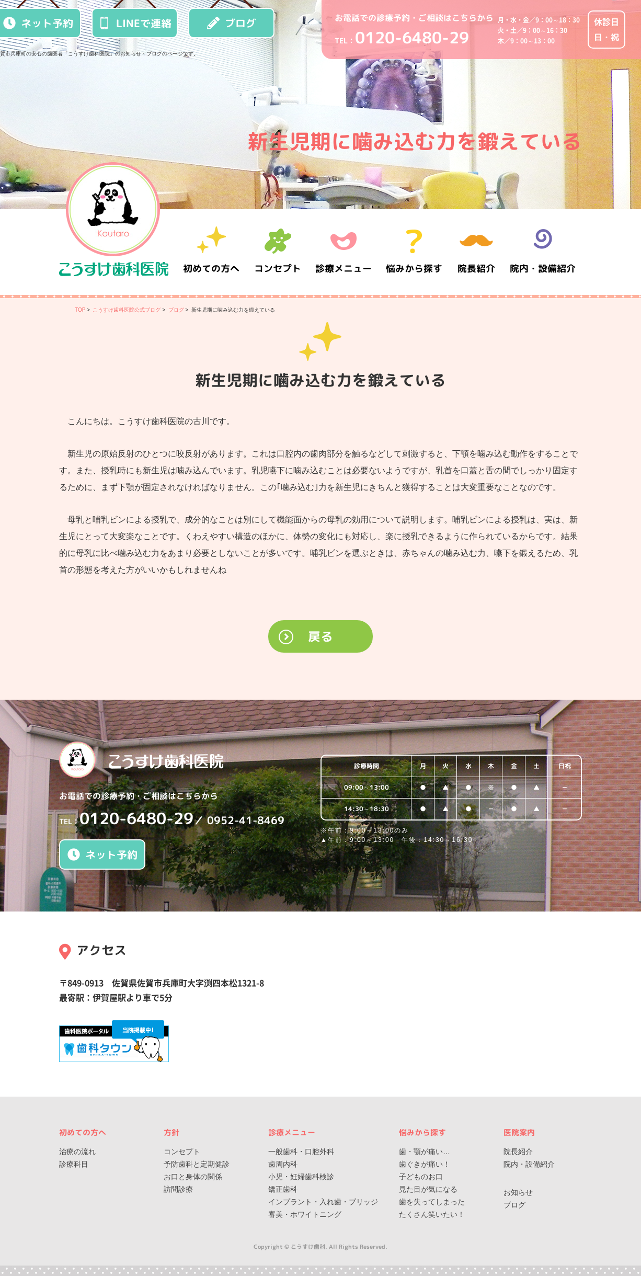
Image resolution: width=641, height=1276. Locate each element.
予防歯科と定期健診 (197, 1164)
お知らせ (518, 1192)
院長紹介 (477, 251)
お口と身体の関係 (193, 1176)
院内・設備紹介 (543, 251)
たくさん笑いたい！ (432, 1214)
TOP (80, 310)
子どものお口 (421, 1176)
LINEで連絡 (134, 23)
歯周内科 (282, 1164)
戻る (320, 636)
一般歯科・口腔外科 (301, 1151)
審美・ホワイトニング (304, 1214)
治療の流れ (77, 1151)
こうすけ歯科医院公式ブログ (127, 310)
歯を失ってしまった (432, 1202)
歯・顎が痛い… (424, 1151)
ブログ (231, 23)
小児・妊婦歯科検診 (301, 1176)
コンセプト (182, 1151)
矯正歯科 (282, 1189)
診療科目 (73, 1164)
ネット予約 (102, 854)
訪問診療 (178, 1189)
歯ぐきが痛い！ (424, 1164)
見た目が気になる (428, 1189)
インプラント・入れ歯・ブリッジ (323, 1202)
